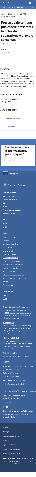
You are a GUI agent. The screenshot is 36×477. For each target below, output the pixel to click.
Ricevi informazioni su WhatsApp (18, 411)
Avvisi (5, 227)
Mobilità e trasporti (9, 271)
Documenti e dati (9, 213)
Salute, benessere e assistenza (13, 275)
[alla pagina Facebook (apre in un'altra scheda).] (4, 406)
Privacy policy (7, 432)
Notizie (5, 223)
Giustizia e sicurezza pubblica (13, 264)
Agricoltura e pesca (9, 237)
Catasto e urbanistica (10, 254)
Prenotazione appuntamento (11, 449)
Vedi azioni (17, 44)
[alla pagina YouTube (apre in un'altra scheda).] (7, 406)
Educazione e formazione (11, 261)
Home (3, 14)
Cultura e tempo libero (10, 257)
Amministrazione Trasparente (16, 307)
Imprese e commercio (10, 268)
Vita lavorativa (8, 285)
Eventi (5, 298)
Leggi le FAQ (6, 440)
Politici (5, 206)
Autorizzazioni (8, 251)
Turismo (5, 281)
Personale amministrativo (12, 210)
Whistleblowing (10, 353)
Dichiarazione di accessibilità (11, 436)
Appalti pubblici (8, 247)
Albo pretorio (8, 322)
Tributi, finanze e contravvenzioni (14, 278)
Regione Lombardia (9, 3)
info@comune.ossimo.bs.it (13, 384)
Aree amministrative (10, 199)
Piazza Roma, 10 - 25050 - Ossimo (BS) (18, 366)
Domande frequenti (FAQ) (17, 14)
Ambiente (6, 240)
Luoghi (5, 295)
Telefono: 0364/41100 (12, 369)
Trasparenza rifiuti (11, 337)
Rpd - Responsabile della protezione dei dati (14, 397)
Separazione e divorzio (11, 117)
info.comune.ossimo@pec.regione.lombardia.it (18, 389)
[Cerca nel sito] (32, 7)
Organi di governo (9, 196)
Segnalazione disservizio (10, 445)
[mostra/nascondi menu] (4, 7)
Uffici (4, 203)
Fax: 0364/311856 (10, 373)
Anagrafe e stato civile (9, 16)
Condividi (6, 44)
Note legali (6, 427)
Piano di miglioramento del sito (12, 453)
